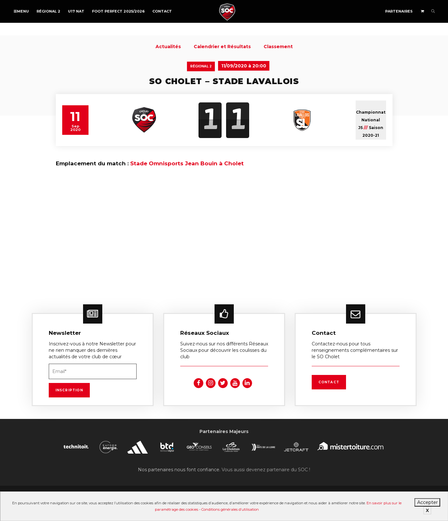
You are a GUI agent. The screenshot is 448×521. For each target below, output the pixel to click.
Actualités (168, 46)
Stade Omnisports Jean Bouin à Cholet (187, 163)
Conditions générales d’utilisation (230, 509)
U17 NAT (76, 11)
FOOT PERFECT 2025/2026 (118, 11)
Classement (278, 46)
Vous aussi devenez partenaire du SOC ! (266, 470)
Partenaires (399, 11)
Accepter (427, 502)
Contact (162, 11)
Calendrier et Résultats (222, 46)
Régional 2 (48, 11)
